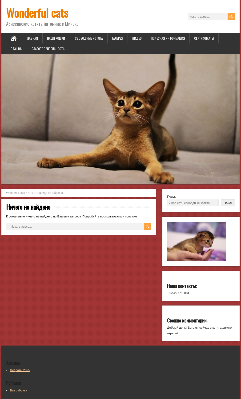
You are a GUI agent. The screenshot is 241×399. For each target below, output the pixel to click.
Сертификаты (204, 38)
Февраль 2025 (20, 370)
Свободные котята (89, 38)
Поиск (171, 196)
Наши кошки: (56, 38)
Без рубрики (18, 390)
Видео (137, 38)
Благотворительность (48, 48)
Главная (32, 38)
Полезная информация (168, 38)
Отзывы (16, 48)
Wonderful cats (37, 12)
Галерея (117, 38)
